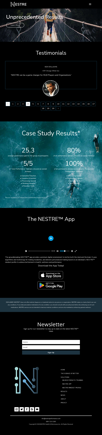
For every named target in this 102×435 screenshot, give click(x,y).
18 (43, 109)
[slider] (40, 252)
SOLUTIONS (65, 378)
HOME (63, 371)
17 (93, 105)
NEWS (63, 396)
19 (48, 109)
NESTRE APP (66, 385)
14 (78, 105)
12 (68, 105)
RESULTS (64, 392)
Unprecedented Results (34, 17)
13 (73, 105)
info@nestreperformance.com (51, 420)
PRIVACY (64, 404)
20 (53, 109)
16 (88, 105)
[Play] (26, 252)
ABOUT (63, 400)
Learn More (16, 25)
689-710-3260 (51, 423)
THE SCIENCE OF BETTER (70, 374)
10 (58, 105)
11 (63, 105)
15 (83, 105)
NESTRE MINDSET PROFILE (71, 389)
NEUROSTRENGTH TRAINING (72, 381)
